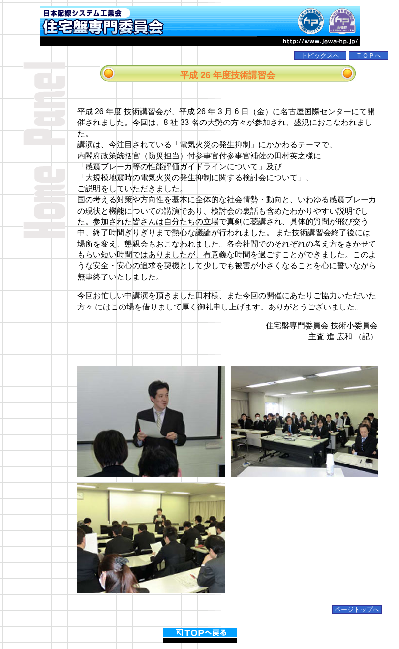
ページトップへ (357, 609)
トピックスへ (320, 55)
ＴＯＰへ (368, 55)
